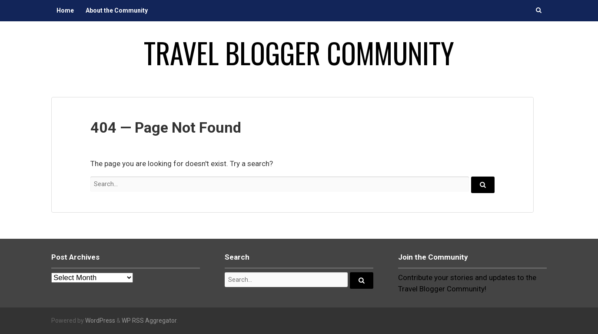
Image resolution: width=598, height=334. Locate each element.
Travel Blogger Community (299, 52)
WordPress (100, 320)
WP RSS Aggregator (149, 320)
